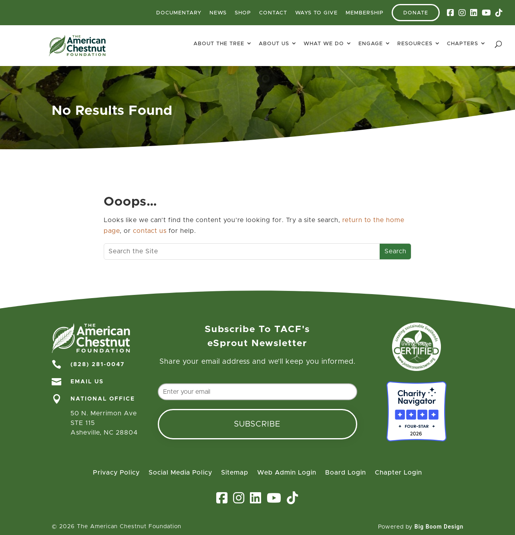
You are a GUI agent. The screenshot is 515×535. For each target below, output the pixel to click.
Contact (273, 13)
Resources (415, 43)
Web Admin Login (286, 473)
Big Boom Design (439, 526)
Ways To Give (316, 13)
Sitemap (234, 473)
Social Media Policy (180, 473)
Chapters (462, 43)
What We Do (324, 43)
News (218, 13)
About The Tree (218, 43)
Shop (243, 13)
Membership (365, 13)
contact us (150, 231)
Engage (370, 43)
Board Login (345, 473)
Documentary (178, 13)
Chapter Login (398, 473)
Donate (415, 13)
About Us (274, 43)
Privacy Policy (116, 473)
